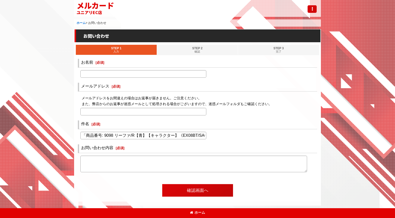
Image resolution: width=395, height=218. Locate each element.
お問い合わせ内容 (97, 147)
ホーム (197, 212)
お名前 (87, 62)
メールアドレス (95, 86)
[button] (312, 9)
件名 (85, 123)
